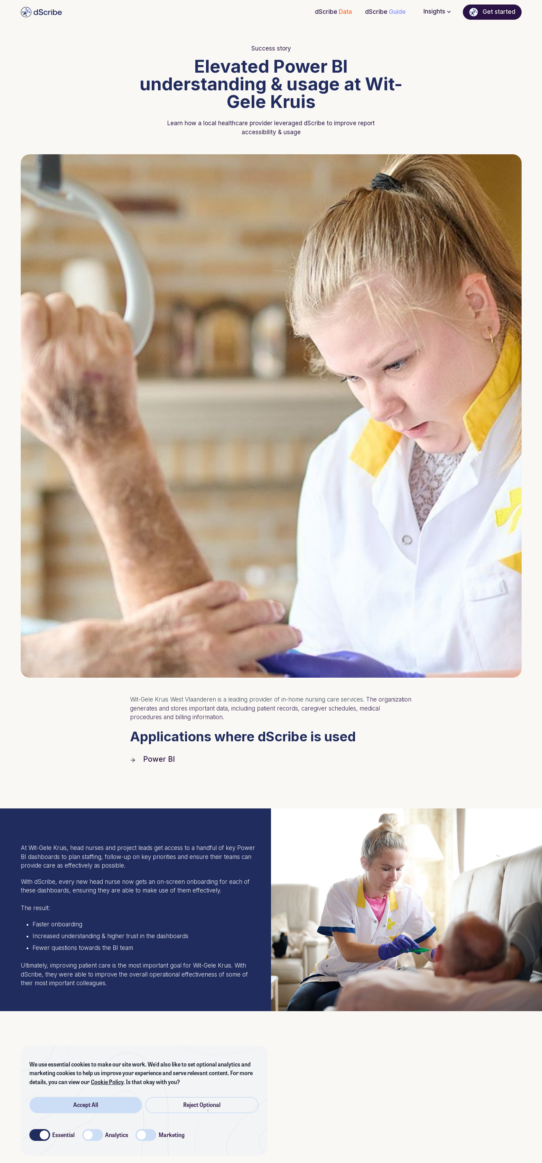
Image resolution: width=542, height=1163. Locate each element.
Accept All (85, 1104)
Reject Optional (202, 1104)
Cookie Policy (107, 1082)
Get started (492, 12)
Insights (437, 11)
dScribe (333, 12)
